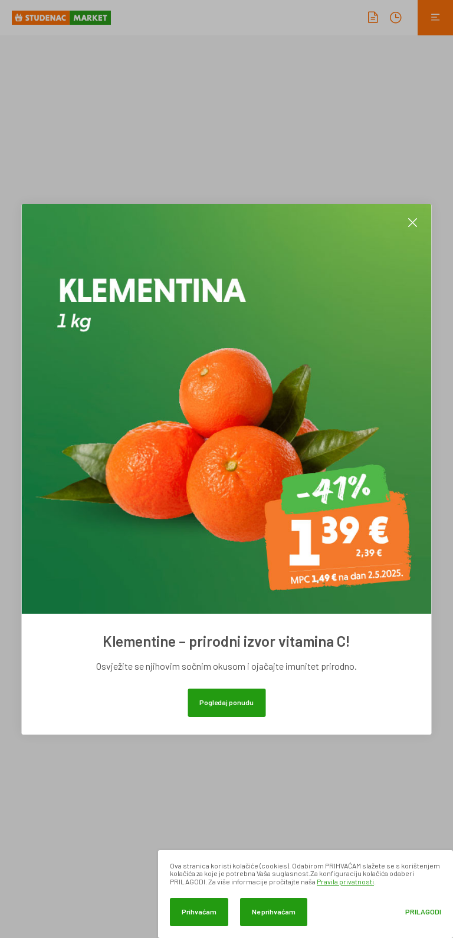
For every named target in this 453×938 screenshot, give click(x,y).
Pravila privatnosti (345, 881)
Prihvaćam (199, 911)
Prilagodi (423, 912)
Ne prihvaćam (274, 911)
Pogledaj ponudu (226, 702)
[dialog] (305, 894)
